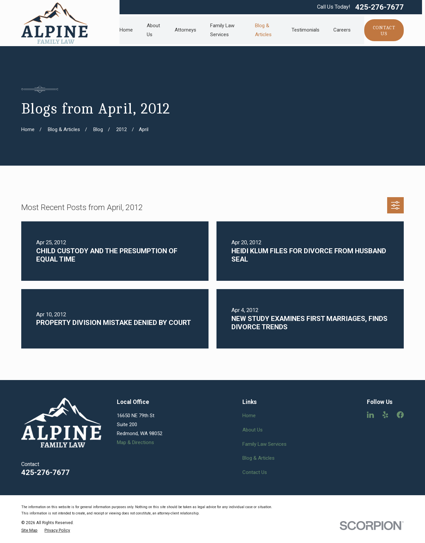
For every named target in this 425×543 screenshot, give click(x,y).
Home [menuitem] (126, 30)
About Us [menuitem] (153, 30)
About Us (252, 430)
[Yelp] (385, 414)
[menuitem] (29, 530)
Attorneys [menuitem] (185, 30)
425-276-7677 (379, 7)
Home (249, 416)
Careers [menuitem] (342, 30)
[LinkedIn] (370, 414)
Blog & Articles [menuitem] (263, 30)
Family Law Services (264, 444)
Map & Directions (135, 442)
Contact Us (254, 472)
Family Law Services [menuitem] (222, 30)
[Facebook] (400, 414)
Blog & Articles (258, 458)
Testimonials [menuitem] (305, 30)
